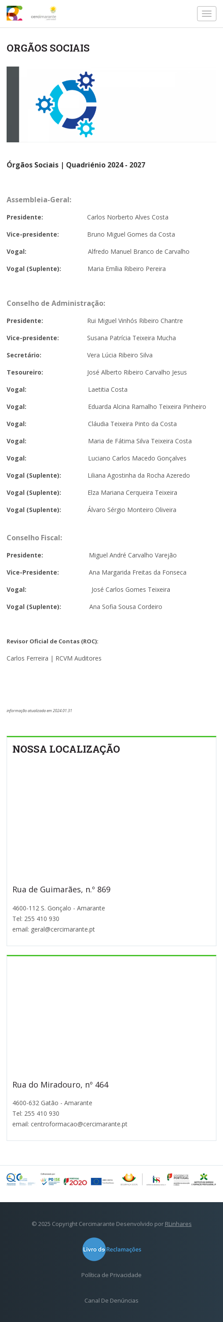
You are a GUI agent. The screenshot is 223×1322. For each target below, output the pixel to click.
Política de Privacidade (111, 1274)
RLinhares (178, 1224)
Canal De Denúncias (111, 1300)
